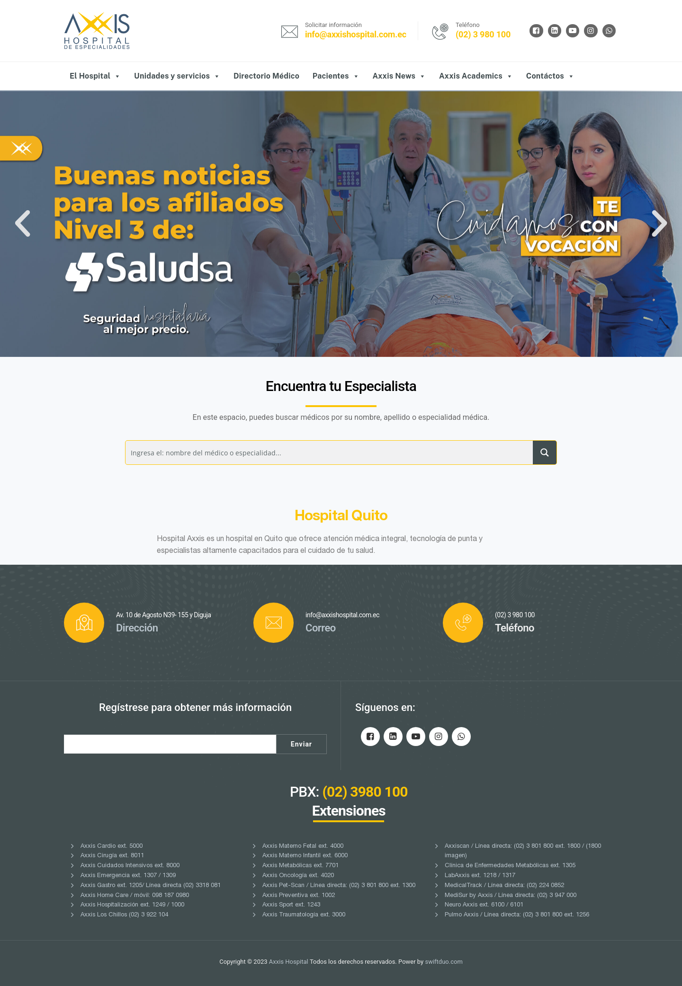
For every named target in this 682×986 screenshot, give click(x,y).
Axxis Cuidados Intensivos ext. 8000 (130, 866)
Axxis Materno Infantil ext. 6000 (305, 856)
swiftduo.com (443, 961)
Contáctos (550, 76)
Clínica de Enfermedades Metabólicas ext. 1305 (510, 866)
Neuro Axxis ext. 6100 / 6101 (484, 905)
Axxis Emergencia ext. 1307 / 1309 (128, 876)
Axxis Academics (476, 76)
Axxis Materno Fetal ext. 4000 (302, 847)
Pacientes (336, 76)
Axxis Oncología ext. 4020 (298, 876)
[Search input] (330, 452)
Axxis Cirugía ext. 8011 (112, 856)
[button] (22, 223)
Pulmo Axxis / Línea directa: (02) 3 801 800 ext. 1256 (517, 915)
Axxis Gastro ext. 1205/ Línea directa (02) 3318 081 (151, 886)
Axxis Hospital (288, 961)
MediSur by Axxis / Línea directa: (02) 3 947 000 (510, 896)
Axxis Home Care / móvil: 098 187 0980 (135, 896)
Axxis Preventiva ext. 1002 (298, 896)
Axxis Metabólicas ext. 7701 (300, 866)
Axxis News (399, 76)
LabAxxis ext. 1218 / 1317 (480, 876)
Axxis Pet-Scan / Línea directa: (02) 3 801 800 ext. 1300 (338, 886)
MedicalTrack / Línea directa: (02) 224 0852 (504, 886)
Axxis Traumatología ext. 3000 (303, 915)
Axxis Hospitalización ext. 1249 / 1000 (132, 905)
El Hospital (95, 76)
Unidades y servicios (177, 76)
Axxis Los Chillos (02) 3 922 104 (124, 915)
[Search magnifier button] (544, 452)
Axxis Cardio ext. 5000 (112, 847)
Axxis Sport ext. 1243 (291, 905)
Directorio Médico (266, 75)
